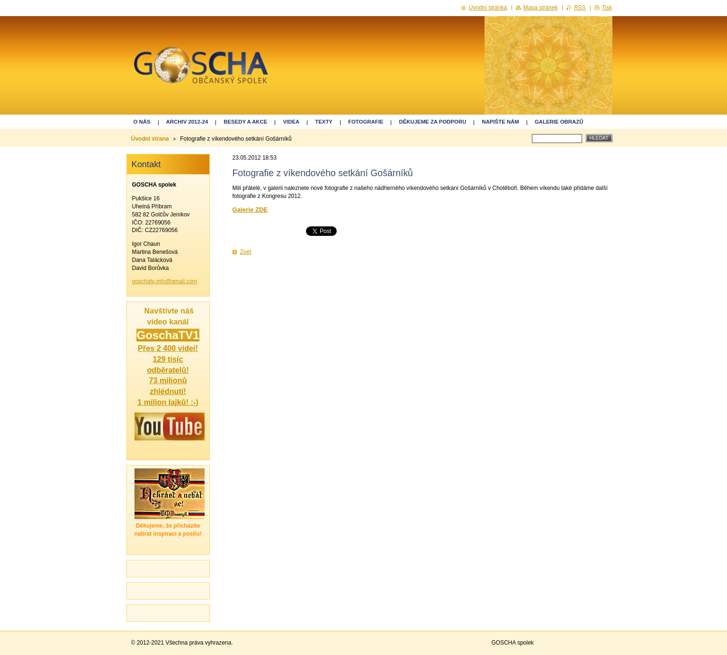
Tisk (607, 7)
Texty (323, 122)
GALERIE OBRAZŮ (559, 122)
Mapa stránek (540, 7)
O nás (142, 122)
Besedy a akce (245, 122)
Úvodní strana (150, 138)
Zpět (245, 252)
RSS (580, 7)
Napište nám (500, 122)
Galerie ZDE (250, 209)
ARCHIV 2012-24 (187, 122)
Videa (291, 122)
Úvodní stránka (488, 7)
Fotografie (365, 122)
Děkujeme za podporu (432, 122)
